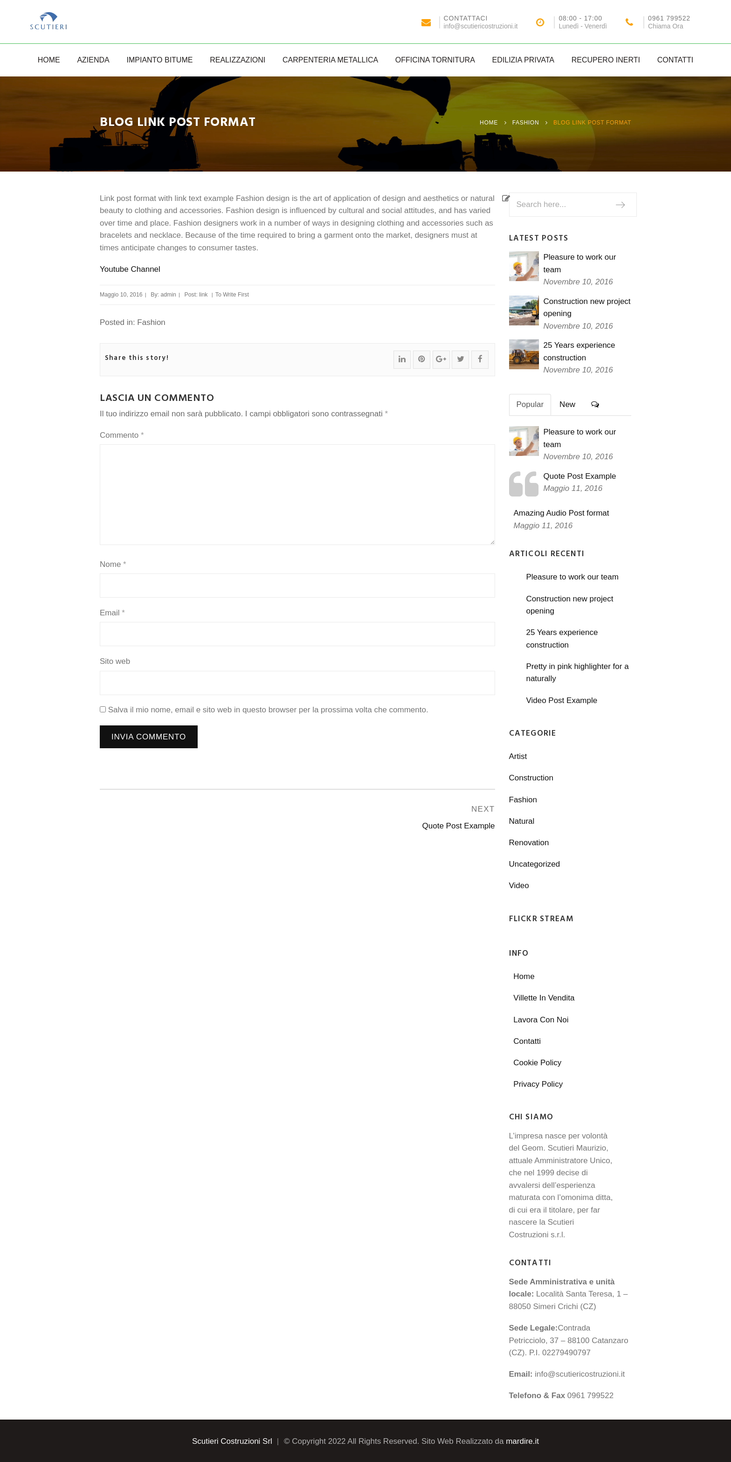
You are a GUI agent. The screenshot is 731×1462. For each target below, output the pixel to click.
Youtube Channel (130, 269)
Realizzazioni (237, 60)
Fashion (525, 122)
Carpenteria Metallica (330, 60)
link (203, 294)
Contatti (675, 60)
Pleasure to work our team (572, 576)
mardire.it (522, 1441)
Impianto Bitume (159, 60)
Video (519, 885)
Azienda (93, 60)
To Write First (232, 294)
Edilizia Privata (523, 60)
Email (112, 612)
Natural (522, 821)
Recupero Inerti (606, 60)
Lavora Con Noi (540, 1019)
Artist (518, 756)
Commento (122, 435)
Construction (531, 777)
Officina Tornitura (435, 60)
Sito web (115, 661)
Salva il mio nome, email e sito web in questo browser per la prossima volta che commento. (268, 709)
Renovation (529, 842)
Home (49, 60)
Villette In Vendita (543, 997)
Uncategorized (534, 864)
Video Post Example (561, 700)
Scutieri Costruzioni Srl (232, 1441)
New (567, 404)
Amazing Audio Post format (561, 513)
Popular (530, 404)
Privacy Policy (538, 1084)
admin (168, 294)
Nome (113, 564)
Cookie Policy (537, 1062)
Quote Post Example (580, 476)
